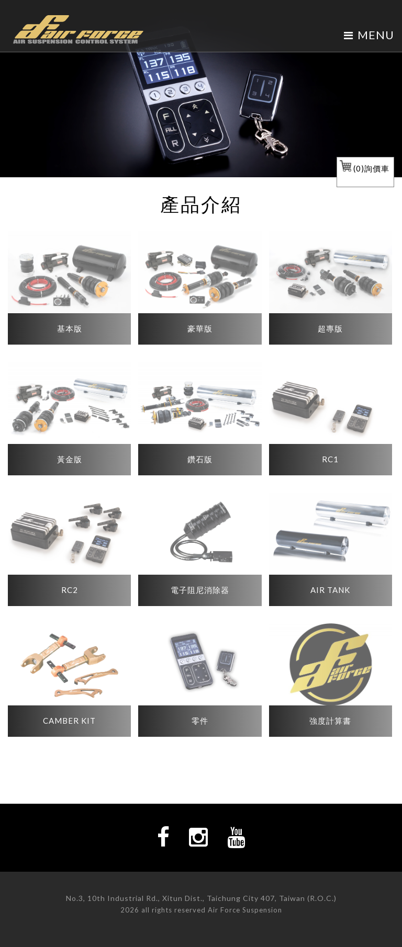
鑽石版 (200, 459)
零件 (200, 720)
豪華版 (200, 328)
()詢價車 (364, 168)
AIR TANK (330, 590)
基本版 (69, 328)
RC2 (69, 590)
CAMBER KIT (69, 720)
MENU (369, 34)
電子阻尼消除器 (200, 590)
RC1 (330, 459)
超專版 (330, 328)
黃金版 (69, 459)
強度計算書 (330, 720)
